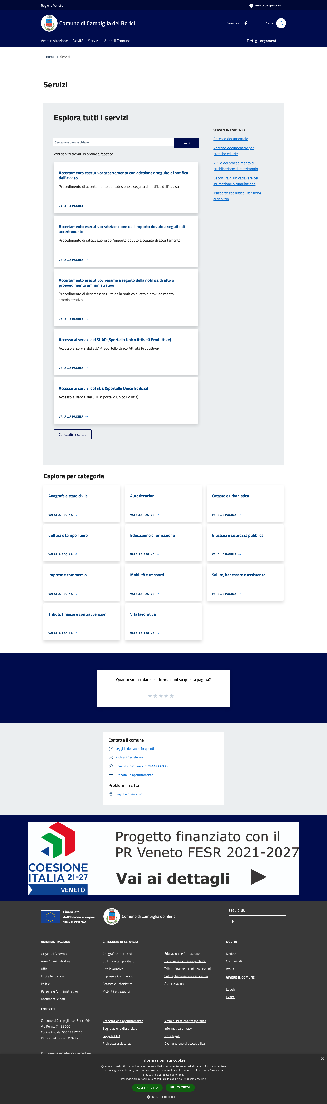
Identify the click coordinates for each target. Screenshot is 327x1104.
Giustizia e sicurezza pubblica (185, 960)
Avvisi (230, 968)
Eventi (230, 996)
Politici (45, 983)
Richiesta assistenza (117, 1043)
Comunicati (234, 961)
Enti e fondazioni (53, 976)
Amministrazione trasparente (185, 1020)
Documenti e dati (53, 998)
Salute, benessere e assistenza (186, 976)
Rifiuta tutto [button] (180, 1087)
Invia (186, 143)
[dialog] (163, 1079)
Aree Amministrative (55, 961)
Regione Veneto (52, 5)
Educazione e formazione (182, 953)
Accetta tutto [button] (147, 1087)
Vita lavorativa (113, 968)
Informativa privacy (178, 1028)
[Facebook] (244, 23)
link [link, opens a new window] (203, 1079)
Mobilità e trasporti (116, 991)
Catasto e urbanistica (118, 983)
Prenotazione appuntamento (123, 1020)
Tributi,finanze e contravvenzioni (187, 968)
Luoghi (231, 989)
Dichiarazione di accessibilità (184, 1043)
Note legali (172, 1035)
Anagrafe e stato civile (118, 953)
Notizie (231, 953)
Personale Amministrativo (59, 991)
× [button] (322, 1058)
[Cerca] (281, 23)
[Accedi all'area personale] (265, 5)
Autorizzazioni (174, 983)
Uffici (44, 968)
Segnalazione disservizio (120, 1028)
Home (50, 56)
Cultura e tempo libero (118, 961)
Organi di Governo (54, 953)
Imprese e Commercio (118, 976)
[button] (163, 1097)
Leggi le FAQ (111, 1035)
